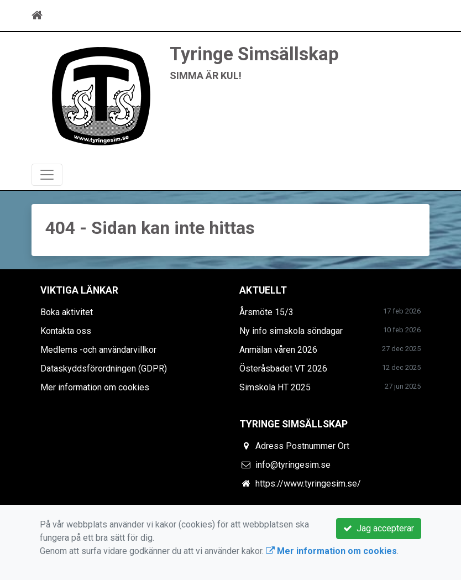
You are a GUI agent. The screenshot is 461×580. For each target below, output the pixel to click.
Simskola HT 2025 (275, 387)
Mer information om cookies (94, 387)
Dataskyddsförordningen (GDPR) (103, 368)
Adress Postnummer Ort (302, 446)
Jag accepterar (378, 528)
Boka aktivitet (66, 312)
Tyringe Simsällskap (254, 54)
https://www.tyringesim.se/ (308, 483)
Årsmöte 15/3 (266, 312)
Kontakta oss (65, 331)
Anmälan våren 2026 (278, 349)
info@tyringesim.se (293, 464)
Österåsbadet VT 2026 (283, 368)
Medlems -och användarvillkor (98, 349)
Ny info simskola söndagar (291, 331)
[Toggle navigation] (414, 15)
